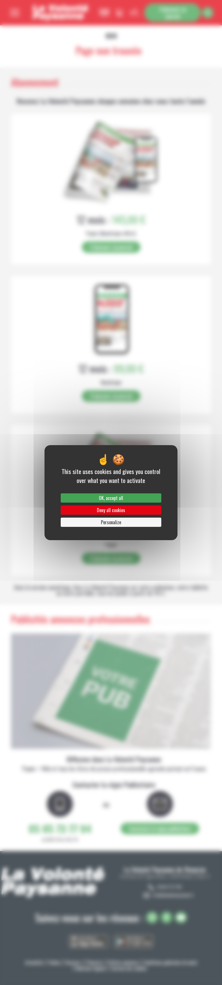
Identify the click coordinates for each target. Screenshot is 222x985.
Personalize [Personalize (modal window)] (111, 522)
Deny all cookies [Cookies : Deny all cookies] (111, 510)
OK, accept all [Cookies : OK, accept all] (111, 498)
